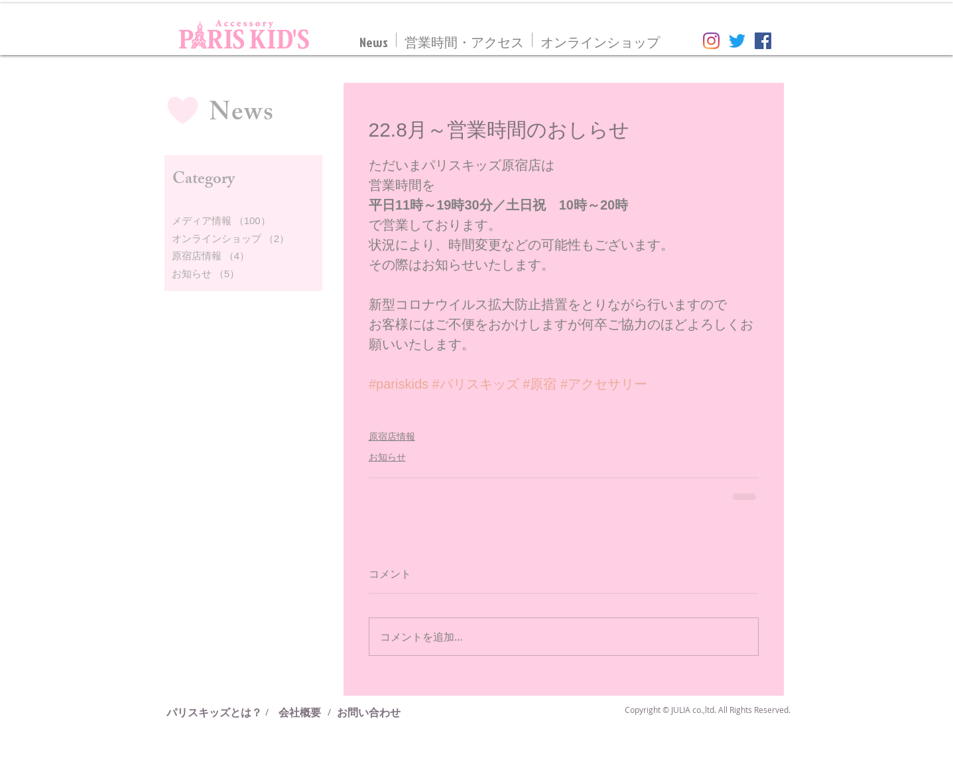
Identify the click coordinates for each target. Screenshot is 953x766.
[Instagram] (711, 40)
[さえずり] (737, 40)
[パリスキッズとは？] (219, 712)
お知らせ (387, 457)
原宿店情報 (392, 436)
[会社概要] (299, 712)
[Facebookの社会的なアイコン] (763, 40)
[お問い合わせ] (369, 712)
